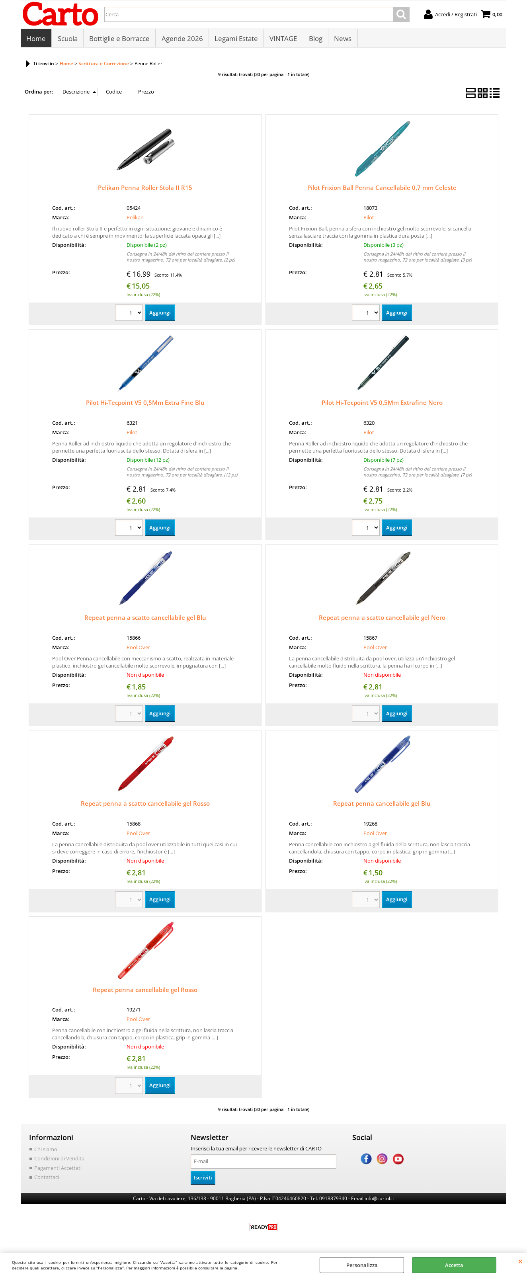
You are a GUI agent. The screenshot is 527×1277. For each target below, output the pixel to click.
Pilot (368, 219)
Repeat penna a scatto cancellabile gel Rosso (145, 806)
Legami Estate (235, 39)
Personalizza (362, 1265)
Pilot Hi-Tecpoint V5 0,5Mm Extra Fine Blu (145, 405)
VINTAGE (282, 39)
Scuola (67, 39)
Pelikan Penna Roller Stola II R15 (145, 190)
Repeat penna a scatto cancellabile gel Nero (382, 620)
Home (36, 39)
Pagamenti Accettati (58, 1170)
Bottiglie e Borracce (119, 39)
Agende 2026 (181, 39)
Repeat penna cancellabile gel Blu (382, 806)
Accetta (454, 1265)
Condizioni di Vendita (59, 1160)
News (341, 39)
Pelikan (135, 219)
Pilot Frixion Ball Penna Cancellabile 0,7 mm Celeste (382, 190)
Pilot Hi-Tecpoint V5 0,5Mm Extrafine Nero (382, 405)
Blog (314, 39)
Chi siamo (45, 1151)
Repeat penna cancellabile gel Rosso (145, 992)
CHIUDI (520, 1261)
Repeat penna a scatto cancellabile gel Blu (145, 620)
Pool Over (138, 649)
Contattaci (46, 1179)
